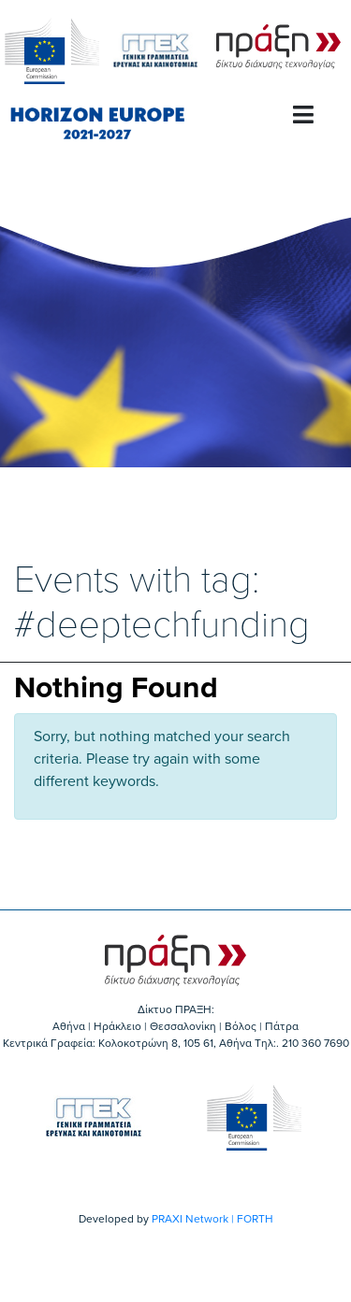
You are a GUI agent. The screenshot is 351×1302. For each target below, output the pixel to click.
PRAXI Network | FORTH (212, 1218)
